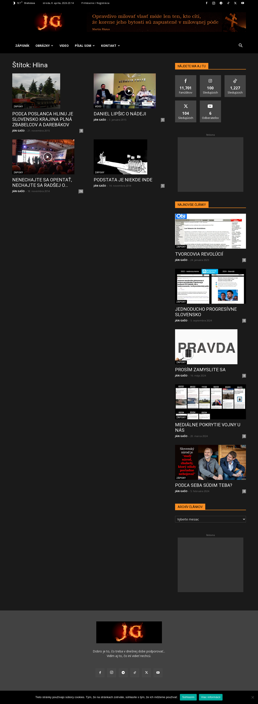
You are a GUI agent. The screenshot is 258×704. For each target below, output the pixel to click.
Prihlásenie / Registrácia (95, 3)
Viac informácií (211, 697)
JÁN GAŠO (18, 130)
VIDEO (64, 45)
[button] (240, 46)
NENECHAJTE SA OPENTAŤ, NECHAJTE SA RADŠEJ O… (42, 182)
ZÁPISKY (18, 106)
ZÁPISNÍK (22, 45)
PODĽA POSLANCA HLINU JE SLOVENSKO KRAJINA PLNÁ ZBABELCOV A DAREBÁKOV (42, 119)
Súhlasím (188, 697)
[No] (252, 697)
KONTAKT (110, 45)
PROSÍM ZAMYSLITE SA (200, 369)
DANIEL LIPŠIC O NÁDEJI (120, 113)
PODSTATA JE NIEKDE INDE (123, 179)
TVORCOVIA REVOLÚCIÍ (199, 254)
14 (81, 191)
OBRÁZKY (44, 45)
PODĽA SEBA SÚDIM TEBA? (203, 485)
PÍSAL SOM (85, 45)
